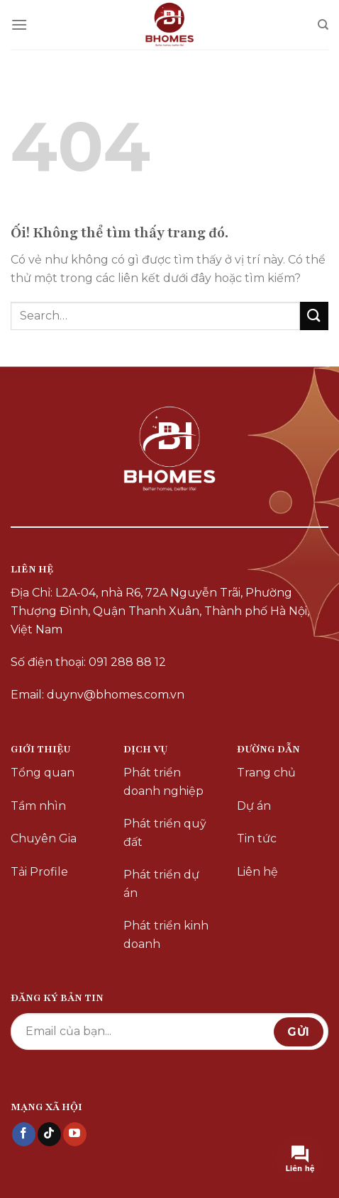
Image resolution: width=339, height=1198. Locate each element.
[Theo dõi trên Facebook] (23, 1134)
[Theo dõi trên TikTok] (49, 1134)
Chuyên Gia (44, 838)
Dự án (254, 806)
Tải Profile (39, 871)
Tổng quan (42, 772)
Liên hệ (257, 871)
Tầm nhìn (38, 806)
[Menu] (19, 24)
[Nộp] (314, 315)
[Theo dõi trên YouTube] (75, 1134)
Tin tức (257, 838)
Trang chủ (266, 772)
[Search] (323, 24)
